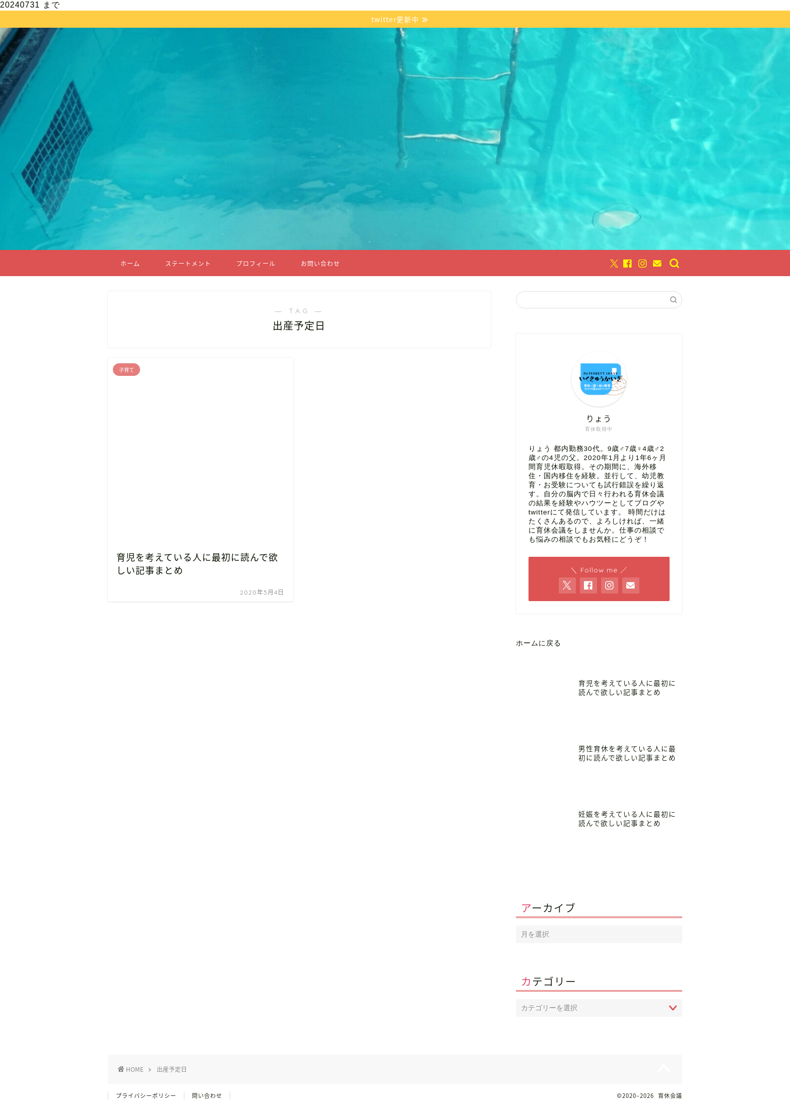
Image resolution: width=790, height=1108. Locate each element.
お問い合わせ (320, 264)
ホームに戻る (538, 643)
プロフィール (256, 264)
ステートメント (188, 264)
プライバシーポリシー (146, 1096)
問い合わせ (207, 1096)
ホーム (130, 264)
